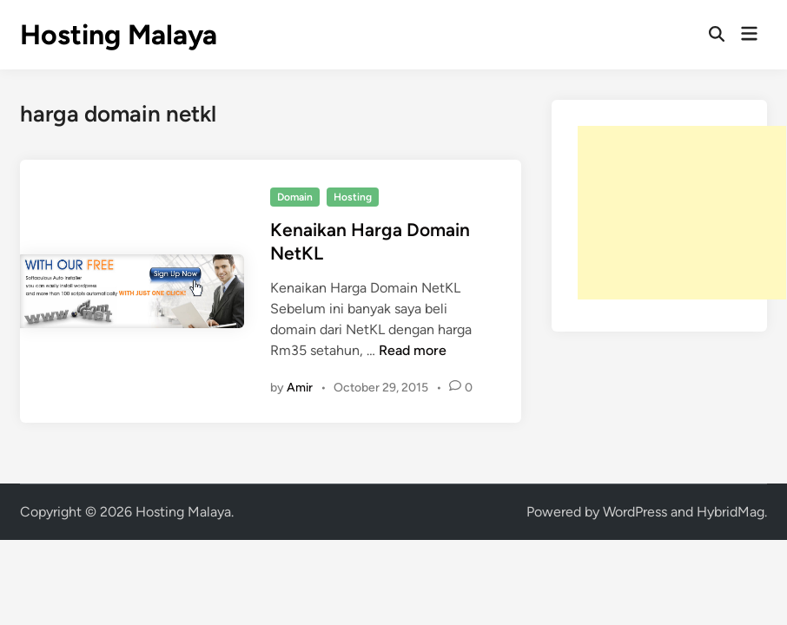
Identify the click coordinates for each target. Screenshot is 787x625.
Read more (412, 350)
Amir (300, 387)
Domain (295, 197)
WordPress (635, 511)
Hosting (353, 197)
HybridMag (730, 511)
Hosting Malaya (118, 34)
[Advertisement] (682, 212)
